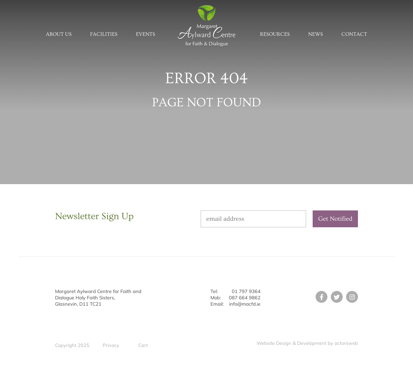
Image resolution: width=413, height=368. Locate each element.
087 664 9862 (244, 298)
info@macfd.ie (244, 304)
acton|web (346, 343)
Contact (354, 34)
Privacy (111, 345)
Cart (143, 345)
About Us (59, 34)
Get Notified (335, 218)
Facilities (103, 34)
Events (145, 34)
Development (311, 343)
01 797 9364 (246, 291)
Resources (275, 34)
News (315, 34)
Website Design (274, 343)
